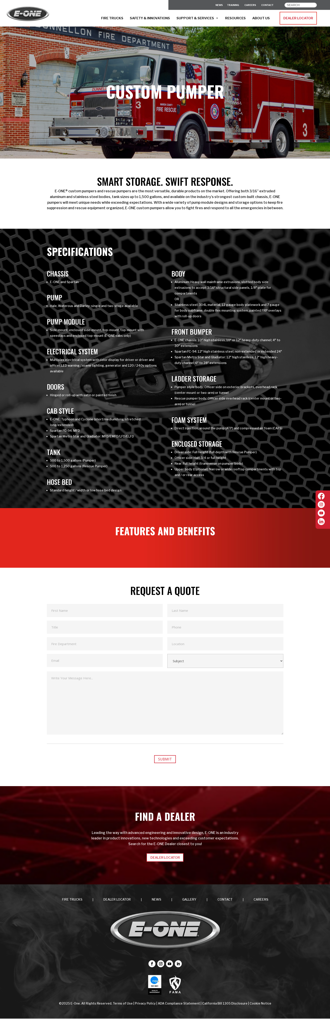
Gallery (189, 899)
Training (233, 5)
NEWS (156, 899)
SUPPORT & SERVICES (197, 18)
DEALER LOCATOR (298, 18)
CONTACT (267, 5)
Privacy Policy (145, 1004)
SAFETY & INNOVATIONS (150, 18)
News (219, 5)
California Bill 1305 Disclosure (224, 1004)
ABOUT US (261, 18)
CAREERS (250, 5)
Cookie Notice (260, 1004)
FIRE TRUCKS (112, 18)
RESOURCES (235, 18)
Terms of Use (123, 1004)
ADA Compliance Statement (179, 1004)
